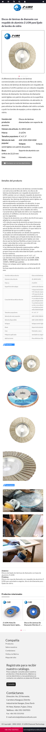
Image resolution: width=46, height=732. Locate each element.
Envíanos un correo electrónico (18, 163)
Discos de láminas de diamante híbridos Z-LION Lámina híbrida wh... (32, 624)
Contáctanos (10, 651)
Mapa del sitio (11, 657)
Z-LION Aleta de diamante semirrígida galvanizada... (11, 624)
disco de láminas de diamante (27, 214)
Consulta (11, 684)
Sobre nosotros (11, 647)
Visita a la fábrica (12, 654)
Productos (9, 644)
